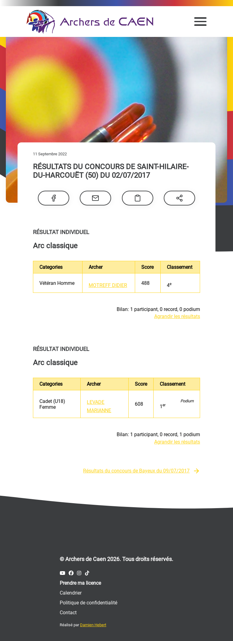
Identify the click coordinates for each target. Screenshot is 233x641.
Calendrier (71, 593)
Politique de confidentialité (88, 603)
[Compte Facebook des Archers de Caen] (71, 573)
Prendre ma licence (80, 583)
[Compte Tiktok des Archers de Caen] (87, 573)
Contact (68, 612)
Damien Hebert (93, 625)
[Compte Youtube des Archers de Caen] (62, 573)
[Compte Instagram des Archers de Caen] (79, 573)
